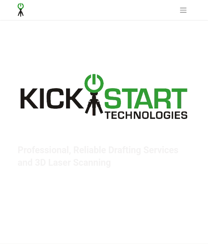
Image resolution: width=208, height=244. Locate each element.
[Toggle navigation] (183, 10)
